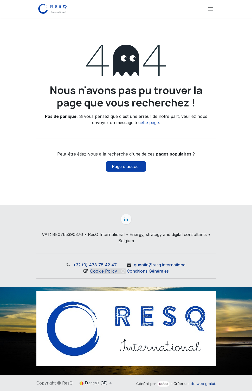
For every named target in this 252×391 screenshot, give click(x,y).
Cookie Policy (103, 271)
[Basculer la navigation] (210, 8)
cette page (148, 122)
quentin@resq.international (160, 264)
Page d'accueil (126, 166)
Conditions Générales (148, 271)
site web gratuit (203, 383)
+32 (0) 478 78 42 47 (95, 264)
